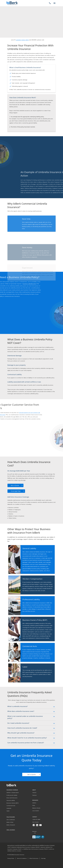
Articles (34, 809)
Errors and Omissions (12, 804)
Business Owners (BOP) (13, 810)
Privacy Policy (10, 865)
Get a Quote (35, 829)
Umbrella (9, 815)
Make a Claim (10, 829)
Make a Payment (11, 831)
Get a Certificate (11, 826)
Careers (34, 799)
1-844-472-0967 (36, 826)
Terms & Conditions (22, 865)
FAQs (33, 812)
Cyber (8, 817)
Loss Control (35, 817)
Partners (34, 802)
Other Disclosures (33, 865)
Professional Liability (12, 802)
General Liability (11, 807)
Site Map (43, 865)
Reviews (34, 838)
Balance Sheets (36, 815)
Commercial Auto (11, 812)
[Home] (12, 3)
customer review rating (22, 39)
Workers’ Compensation (13, 799)
